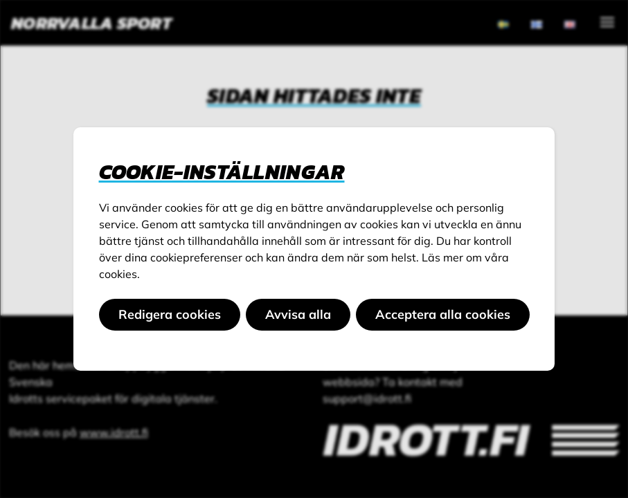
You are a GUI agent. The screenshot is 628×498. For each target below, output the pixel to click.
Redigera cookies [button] (169, 314)
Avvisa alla (298, 314)
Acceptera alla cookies (442, 314)
